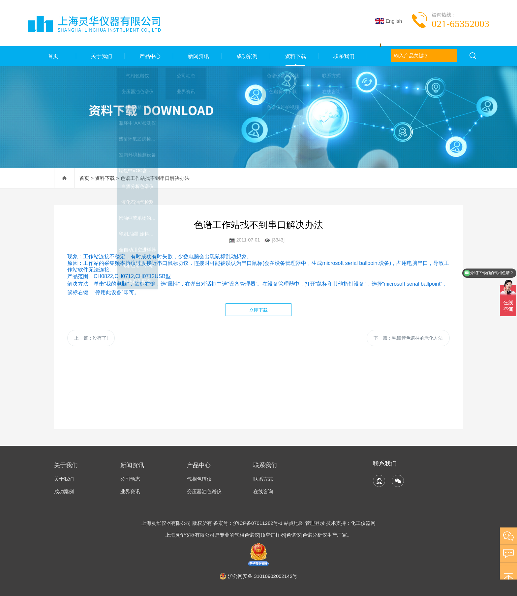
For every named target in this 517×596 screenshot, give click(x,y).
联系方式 (263, 479)
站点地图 (294, 523)
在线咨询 (263, 491)
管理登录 (315, 523)
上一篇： (91, 338)
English (388, 21)
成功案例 (246, 56)
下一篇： (408, 338)
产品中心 (149, 56)
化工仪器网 (363, 523)
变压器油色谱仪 (204, 491)
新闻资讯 (197, 56)
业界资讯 (130, 491)
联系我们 (343, 56)
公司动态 (130, 479)
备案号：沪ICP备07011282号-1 (248, 523)
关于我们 (100, 56)
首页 (52, 56)
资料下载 (294, 56)
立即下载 (258, 310)
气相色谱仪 (199, 479)
